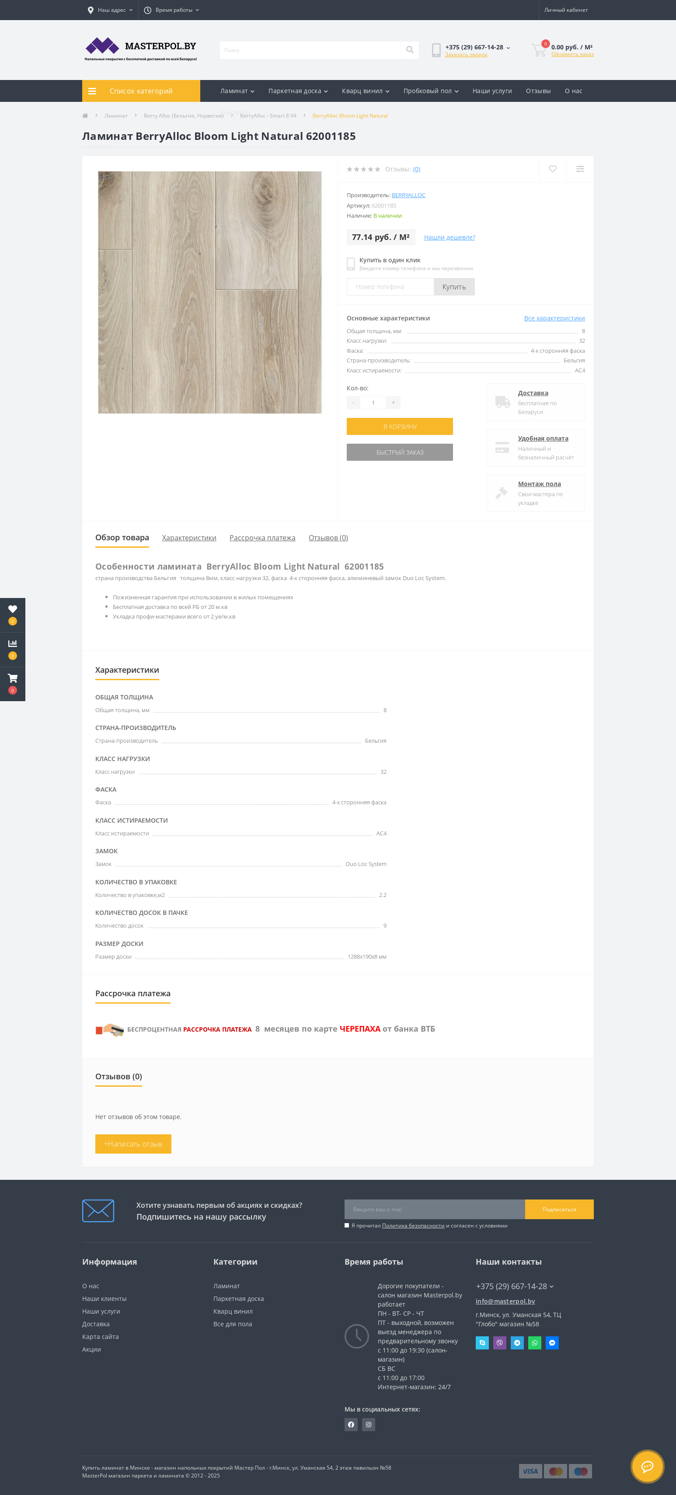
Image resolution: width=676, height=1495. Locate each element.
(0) (416, 169)
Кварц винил (366, 91)
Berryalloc (408, 195)
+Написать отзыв (133, 1144)
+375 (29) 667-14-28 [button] (515, 1286)
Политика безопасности (413, 1225)
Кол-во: (358, 388)
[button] (12, 684)
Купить (454, 287)
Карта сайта (100, 1336)
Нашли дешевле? (449, 237)
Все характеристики (554, 318)
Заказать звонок (466, 54)
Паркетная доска (298, 91)
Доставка (533, 393)
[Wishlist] (552, 169)
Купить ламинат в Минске (116, 1467)
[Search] (410, 50)
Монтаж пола (539, 484)
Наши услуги (492, 91)
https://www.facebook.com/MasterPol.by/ (351, 1425)
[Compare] (580, 169)
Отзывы (538, 91)
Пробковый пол (431, 91)
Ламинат (237, 91)
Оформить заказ (572, 54)
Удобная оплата (543, 438)
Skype (482, 1343)
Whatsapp (534, 1343)
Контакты (235, 112)
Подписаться (559, 1209)
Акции (91, 1349)
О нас (574, 91)
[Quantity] (373, 402)
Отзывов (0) (328, 537)
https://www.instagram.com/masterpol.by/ (368, 1425)
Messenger (552, 1343)
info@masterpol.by (505, 1301)
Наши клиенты (104, 1298)
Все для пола (232, 1324)
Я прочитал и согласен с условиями (430, 1225)
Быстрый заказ (400, 452)
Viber (500, 1343)
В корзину (400, 426)
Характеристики (189, 537)
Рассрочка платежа (263, 537)
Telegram (517, 1343)
